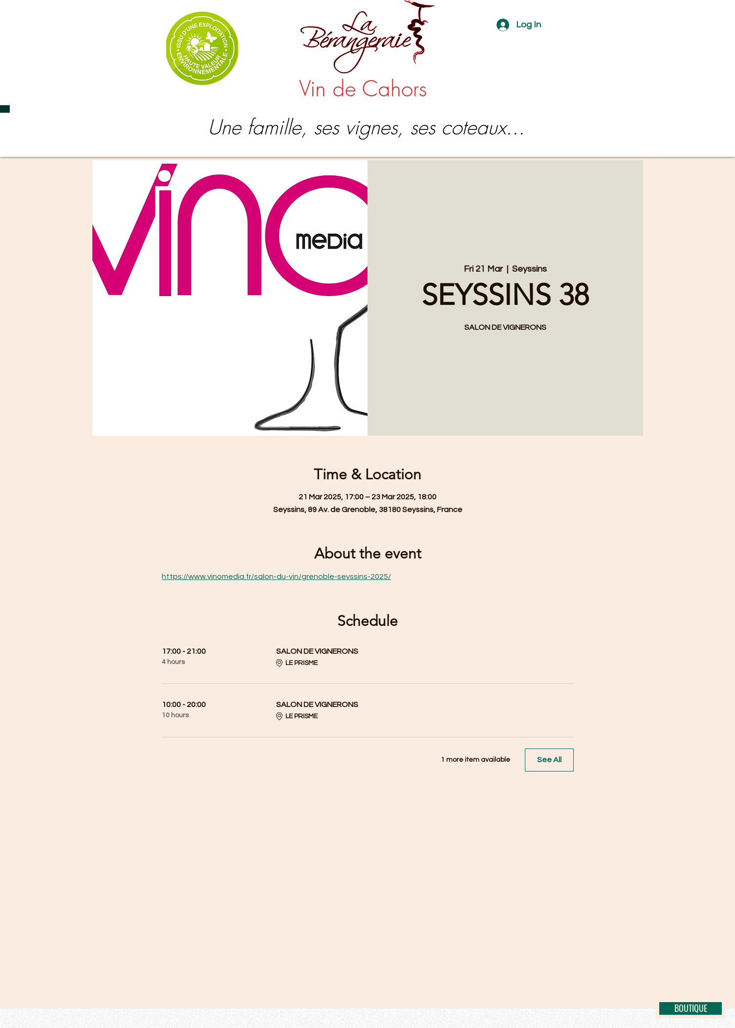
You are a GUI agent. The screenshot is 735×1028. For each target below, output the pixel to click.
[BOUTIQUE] (690, 1008)
